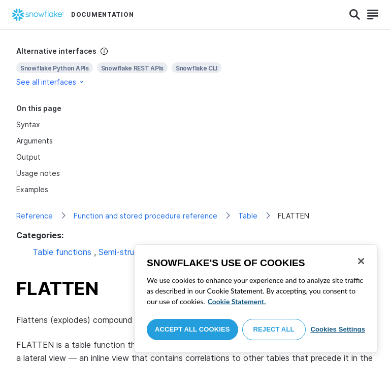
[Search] (355, 15)
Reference (34, 215)
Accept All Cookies (192, 329)
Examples (32, 189)
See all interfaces (50, 82)
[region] (256, 298)
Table (247, 215)
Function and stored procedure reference (145, 215)
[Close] (361, 261)
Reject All (274, 329)
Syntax (28, 124)
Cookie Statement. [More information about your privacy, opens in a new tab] (237, 301)
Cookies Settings (337, 329)
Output (28, 157)
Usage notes (38, 173)
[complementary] (195, 66)
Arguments (34, 140)
